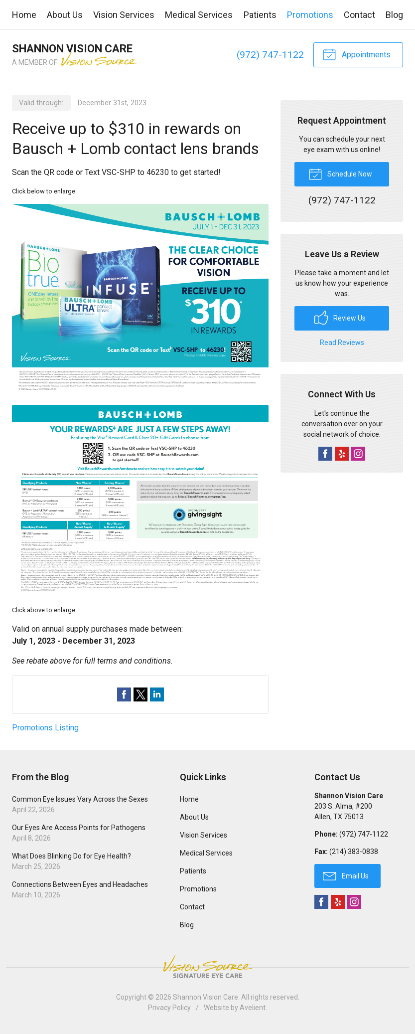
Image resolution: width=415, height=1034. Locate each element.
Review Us (340, 318)
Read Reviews (342, 342)
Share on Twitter (140, 694)
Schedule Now (340, 173)
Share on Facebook (124, 694)
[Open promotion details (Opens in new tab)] (140, 400)
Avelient (253, 1008)
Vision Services (123, 14)
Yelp (342, 454)
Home (24, 14)
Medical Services (199, 14)
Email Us (346, 875)
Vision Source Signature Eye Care (208, 966)
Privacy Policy (169, 1008)
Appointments (356, 54)
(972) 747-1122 (270, 54)
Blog (394, 14)
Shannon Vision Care (205, 997)
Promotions (310, 14)
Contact (359, 14)
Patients (260, 14)
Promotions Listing (45, 727)
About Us (65, 14)
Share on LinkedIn (157, 694)
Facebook (325, 454)
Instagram (358, 454)
